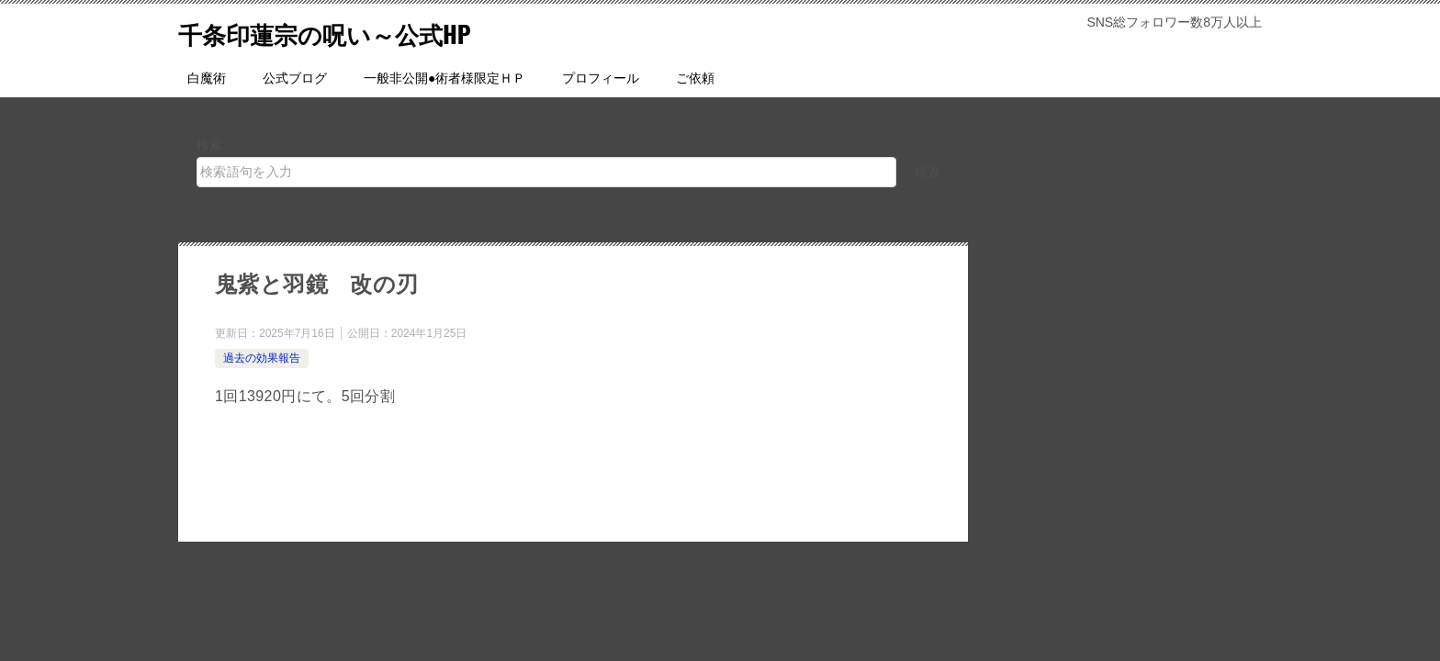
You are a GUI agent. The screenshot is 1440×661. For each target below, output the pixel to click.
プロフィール (600, 78)
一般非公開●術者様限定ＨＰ (444, 78)
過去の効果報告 (261, 358)
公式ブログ (295, 78)
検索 (210, 145)
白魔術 (206, 78)
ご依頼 (695, 78)
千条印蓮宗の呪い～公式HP (346, 31)
